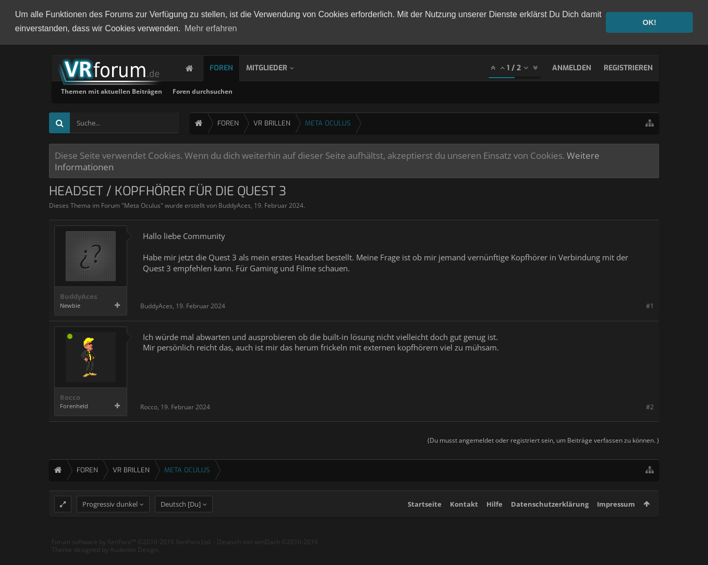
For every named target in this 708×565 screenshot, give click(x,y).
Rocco (70, 397)
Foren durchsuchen (341, 90)
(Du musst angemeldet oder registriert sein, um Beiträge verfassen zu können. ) (543, 439)
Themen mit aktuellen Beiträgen (249, 90)
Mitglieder (277, 67)
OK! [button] (649, 22)
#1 (650, 305)
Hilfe (494, 523)
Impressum (616, 523)
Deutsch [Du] (181, 523)
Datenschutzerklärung (550, 523)
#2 (650, 406)
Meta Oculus (142, 204)
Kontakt (464, 523)
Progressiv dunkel (110, 523)
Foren (231, 67)
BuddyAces (234, 204)
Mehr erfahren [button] (211, 28)
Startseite (425, 523)
